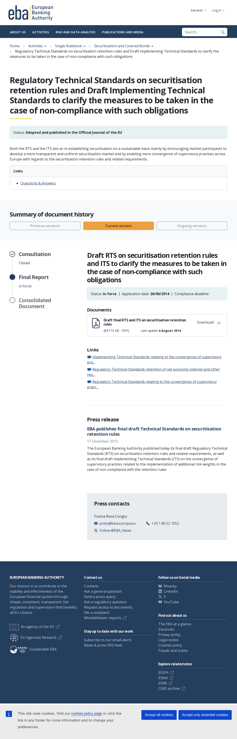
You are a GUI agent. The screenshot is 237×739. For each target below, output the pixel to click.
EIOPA (163, 672)
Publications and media (122, 32)
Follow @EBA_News (115, 530)
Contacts (91, 586)
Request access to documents (108, 607)
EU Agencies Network (33, 637)
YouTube (171, 601)
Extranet (197, 10)
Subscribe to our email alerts (108, 639)
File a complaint (97, 612)
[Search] (222, 32)
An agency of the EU (32, 626)
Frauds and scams (173, 650)
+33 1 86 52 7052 (165, 523)
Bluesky (170, 586)
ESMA (163, 677)
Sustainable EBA (33, 649)
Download (209, 322)
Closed (35, 258)
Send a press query (100, 596)
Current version (118, 225)
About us (18, 32)
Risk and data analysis (75, 32)
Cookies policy (170, 645)
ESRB (162, 683)
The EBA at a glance (174, 624)
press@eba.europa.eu (117, 523)
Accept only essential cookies (205, 715)
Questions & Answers (38, 183)
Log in (216, 10)
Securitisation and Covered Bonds (122, 45)
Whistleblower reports (102, 617)
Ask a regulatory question (105, 601)
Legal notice (168, 639)
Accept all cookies (159, 715)
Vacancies (166, 629)
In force (34, 281)
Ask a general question (103, 591)
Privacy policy (169, 634)
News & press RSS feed (103, 645)
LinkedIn (171, 591)
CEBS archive (169, 688)
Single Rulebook (68, 45)
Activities (40, 32)
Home (15, 45)
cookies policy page (86, 713)
